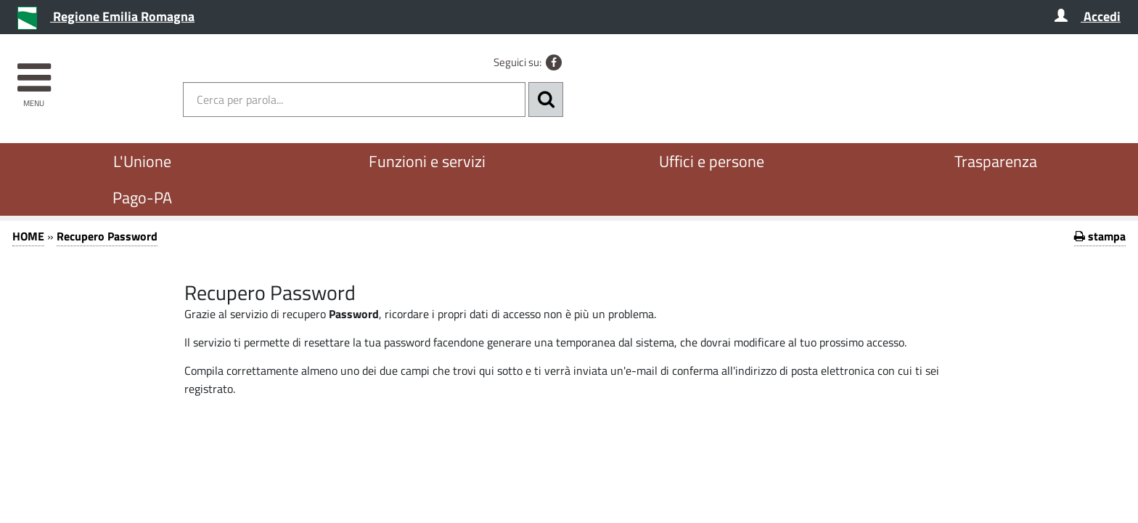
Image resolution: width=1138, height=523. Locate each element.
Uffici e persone (711, 161)
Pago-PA (142, 197)
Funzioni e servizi (427, 161)
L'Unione (142, 161)
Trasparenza (995, 161)
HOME (28, 236)
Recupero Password (107, 236)
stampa (1100, 236)
